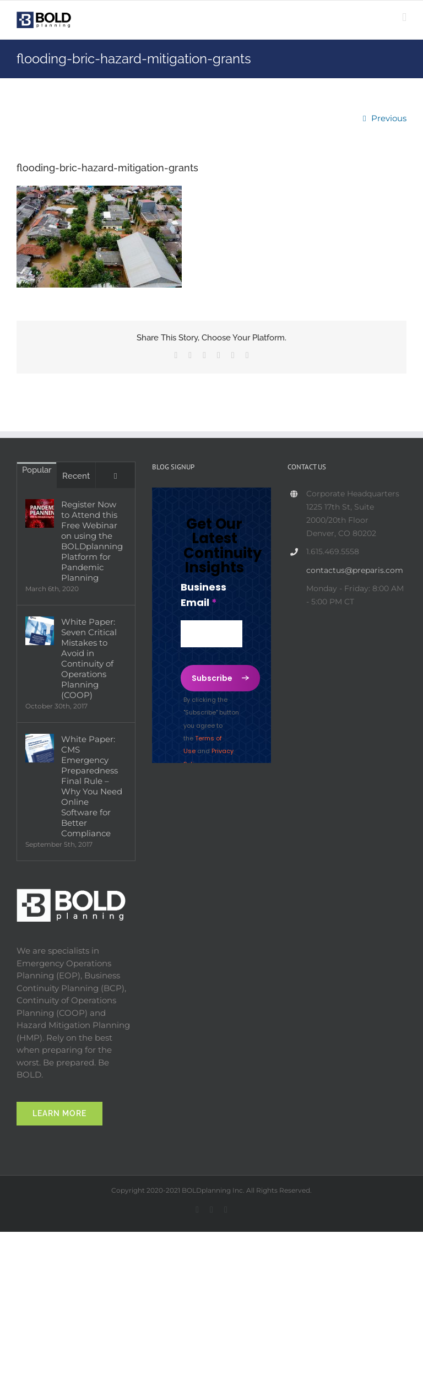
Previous (388, 118)
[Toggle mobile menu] (404, 17)
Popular (36, 470)
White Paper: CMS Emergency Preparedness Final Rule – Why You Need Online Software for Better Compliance (91, 786)
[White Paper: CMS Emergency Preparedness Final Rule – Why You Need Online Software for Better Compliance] (39, 748)
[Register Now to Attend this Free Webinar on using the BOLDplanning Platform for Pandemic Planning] (39, 513)
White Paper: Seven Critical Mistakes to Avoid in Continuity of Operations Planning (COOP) (89, 658)
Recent (76, 476)
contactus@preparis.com (354, 570)
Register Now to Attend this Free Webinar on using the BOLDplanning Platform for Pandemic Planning (92, 541)
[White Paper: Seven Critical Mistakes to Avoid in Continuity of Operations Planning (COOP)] (39, 630)
